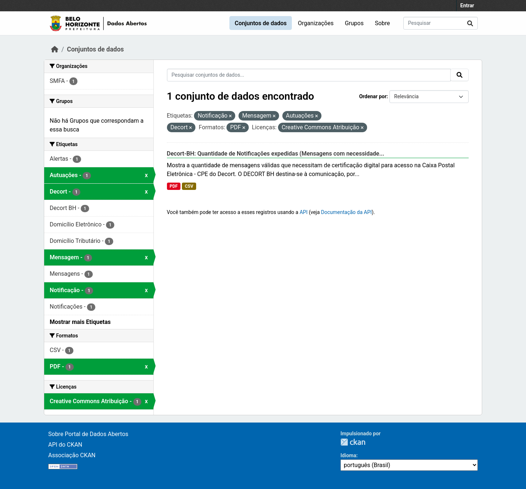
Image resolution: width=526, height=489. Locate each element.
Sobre (382, 23)
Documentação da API (346, 212)
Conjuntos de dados (260, 23)
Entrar (467, 5)
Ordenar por (372, 96)
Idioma (348, 455)
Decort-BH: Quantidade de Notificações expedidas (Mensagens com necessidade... (275, 153)
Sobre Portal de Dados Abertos (88, 434)
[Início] (54, 49)
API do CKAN (65, 444)
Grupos (354, 23)
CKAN (352, 442)
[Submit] (470, 23)
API (304, 212)
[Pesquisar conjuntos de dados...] (440, 23)
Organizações (316, 23)
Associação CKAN (72, 455)
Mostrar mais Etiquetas (80, 321)
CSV (189, 186)
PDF (173, 186)
